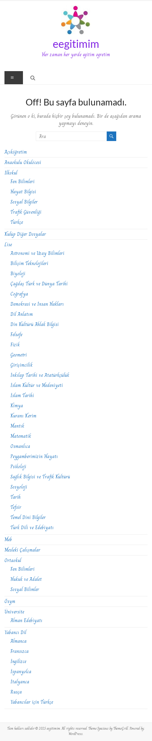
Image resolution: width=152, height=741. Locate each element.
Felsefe (16, 334)
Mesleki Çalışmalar (22, 550)
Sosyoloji (18, 487)
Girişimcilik (21, 365)
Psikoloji (18, 466)
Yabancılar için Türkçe (31, 702)
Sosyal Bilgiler (24, 202)
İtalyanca (19, 681)
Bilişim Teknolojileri (29, 263)
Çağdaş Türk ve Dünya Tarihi (39, 283)
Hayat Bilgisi (23, 191)
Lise (8, 244)
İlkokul (10, 173)
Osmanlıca (20, 446)
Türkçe (16, 222)
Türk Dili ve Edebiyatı (32, 527)
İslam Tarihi (22, 395)
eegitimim (76, 43)
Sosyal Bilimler (24, 589)
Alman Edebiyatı (26, 620)
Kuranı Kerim (23, 416)
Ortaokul (12, 560)
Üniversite (14, 612)
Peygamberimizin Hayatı (34, 456)
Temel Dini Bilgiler (28, 517)
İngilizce (18, 661)
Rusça (16, 692)
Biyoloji (17, 273)
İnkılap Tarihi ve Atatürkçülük (39, 375)
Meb (8, 539)
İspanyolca (20, 671)
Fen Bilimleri (22, 181)
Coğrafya (19, 294)
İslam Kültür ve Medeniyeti (36, 385)
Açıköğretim (15, 152)
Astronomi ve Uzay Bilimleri (37, 253)
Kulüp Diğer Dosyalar (25, 234)
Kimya (16, 405)
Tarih (15, 497)
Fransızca (19, 651)
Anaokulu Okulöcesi (22, 162)
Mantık (17, 426)
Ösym (9, 601)
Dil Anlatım (21, 314)
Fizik (15, 344)
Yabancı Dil (15, 632)
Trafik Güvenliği (25, 212)
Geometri (18, 355)
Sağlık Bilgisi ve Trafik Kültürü (40, 476)
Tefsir (15, 507)
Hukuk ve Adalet (26, 579)
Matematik (20, 436)
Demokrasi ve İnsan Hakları (37, 304)
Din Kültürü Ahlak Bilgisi (34, 324)
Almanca (18, 641)
